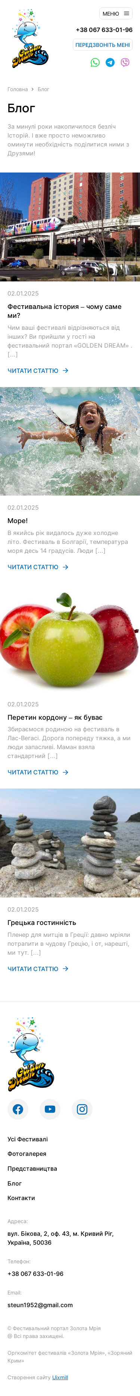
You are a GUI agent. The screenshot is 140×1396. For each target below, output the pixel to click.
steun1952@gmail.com (40, 1305)
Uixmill (60, 1377)
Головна (17, 89)
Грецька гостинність (41, 922)
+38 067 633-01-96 (104, 30)
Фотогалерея (26, 1153)
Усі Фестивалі (27, 1139)
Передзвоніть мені (102, 45)
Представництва (32, 1168)
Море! (17, 521)
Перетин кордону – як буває (55, 717)
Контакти (21, 1198)
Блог (14, 1183)
